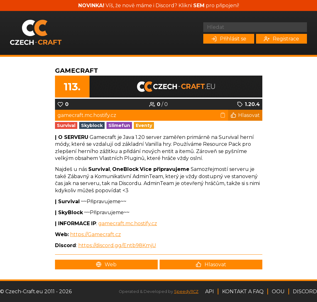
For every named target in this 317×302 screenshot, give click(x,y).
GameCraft (76, 70)
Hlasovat (245, 115)
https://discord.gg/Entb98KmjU (117, 245)
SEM (199, 5)
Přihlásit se (228, 39)
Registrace (281, 39)
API (209, 291)
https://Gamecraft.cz (95, 234)
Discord (305, 291)
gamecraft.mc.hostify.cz (127, 223)
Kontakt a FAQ (243, 291)
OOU (278, 291)
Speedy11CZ (186, 291)
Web (106, 265)
